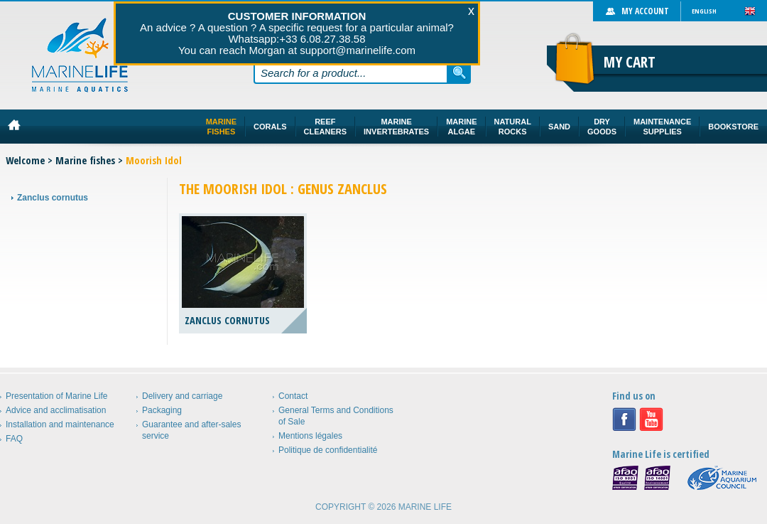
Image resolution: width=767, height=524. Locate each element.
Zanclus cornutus (52, 198)
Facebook (624, 419)
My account (645, 11)
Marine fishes (85, 160)
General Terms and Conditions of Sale (335, 416)
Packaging (162, 410)
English (704, 11)
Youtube (651, 419)
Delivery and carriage (182, 396)
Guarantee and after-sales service (191, 430)
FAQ (14, 439)
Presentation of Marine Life (56, 396)
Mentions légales (310, 436)
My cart (630, 62)
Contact (293, 396)
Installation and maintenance (60, 424)
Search (459, 72)
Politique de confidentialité (327, 450)
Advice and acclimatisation (56, 410)
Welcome (25, 160)
